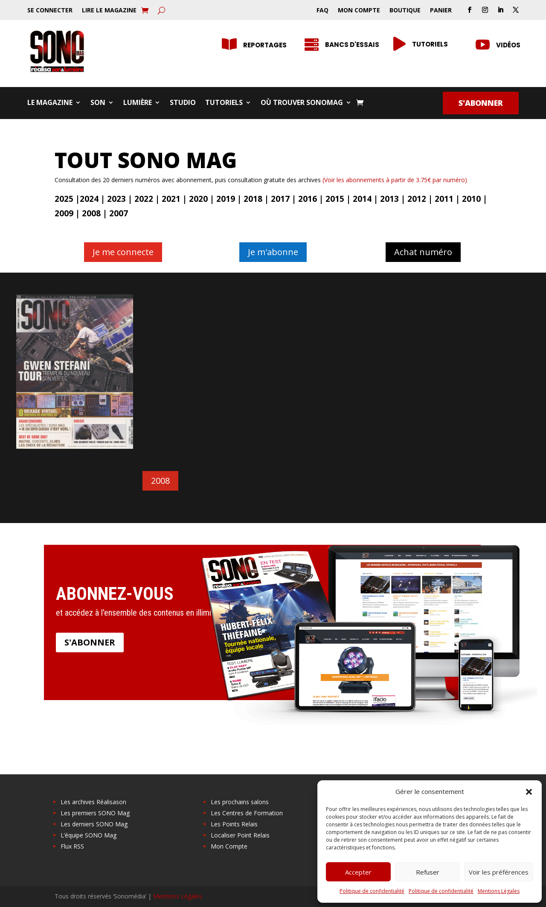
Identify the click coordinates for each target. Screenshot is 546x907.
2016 (307, 198)
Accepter (358, 872)
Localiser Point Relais (240, 835)
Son (97, 103)
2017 (280, 198)
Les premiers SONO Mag (95, 813)
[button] (529, 792)
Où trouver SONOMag (302, 103)
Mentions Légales (499, 891)
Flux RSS (72, 846)
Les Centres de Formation (247, 813)
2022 (143, 198)
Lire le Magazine (109, 10)
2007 (118, 213)
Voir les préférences (499, 872)
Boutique (405, 10)
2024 (89, 198)
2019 (225, 198)
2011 (444, 198)
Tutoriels (224, 103)
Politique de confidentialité (372, 891)
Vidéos (508, 45)
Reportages (265, 45)
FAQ (322, 10)
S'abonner (481, 103)
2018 (253, 198)
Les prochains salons (240, 802)
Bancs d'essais (352, 44)
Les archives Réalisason (93, 802)
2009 (64, 213)
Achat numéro (423, 252)
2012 (416, 198)
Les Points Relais (234, 824)
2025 (64, 198)
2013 (389, 198)
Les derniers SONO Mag (94, 824)
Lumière (137, 103)
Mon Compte (359, 10)
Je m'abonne (273, 252)
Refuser (427, 872)
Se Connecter (50, 10)
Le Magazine (50, 103)
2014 (362, 198)
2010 (471, 198)
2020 (198, 198)
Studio (183, 103)
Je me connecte (123, 252)
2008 (91, 213)
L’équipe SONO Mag (88, 835)
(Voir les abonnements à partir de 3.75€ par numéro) (394, 180)
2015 (334, 198)
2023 (116, 198)
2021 (171, 198)
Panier (441, 10)
